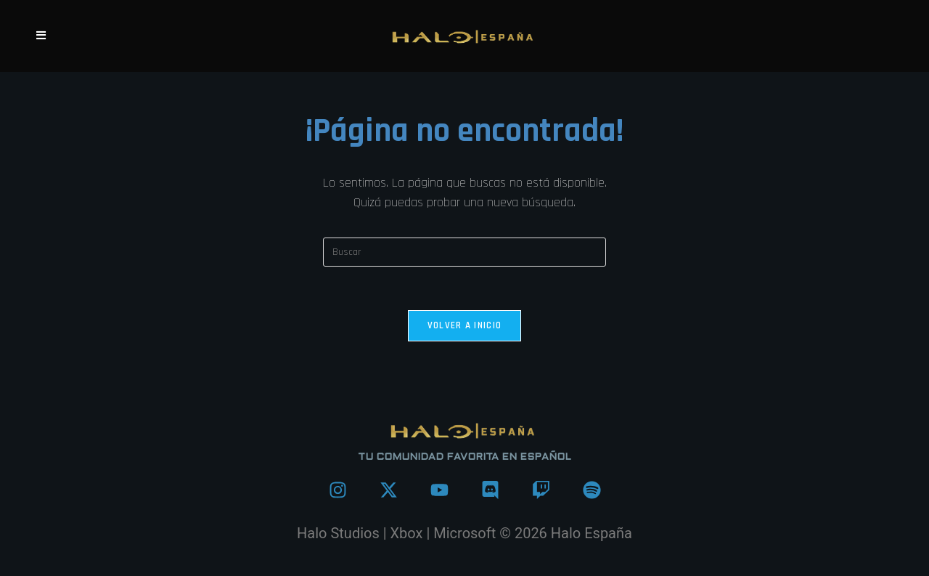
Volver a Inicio (464, 325)
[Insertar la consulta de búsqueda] (464, 252)
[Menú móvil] (41, 36)
